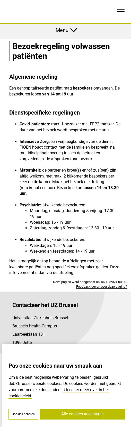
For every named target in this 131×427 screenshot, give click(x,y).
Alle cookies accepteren (82, 414)
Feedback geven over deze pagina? (101, 286)
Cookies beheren (23, 414)
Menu (62, 30)
